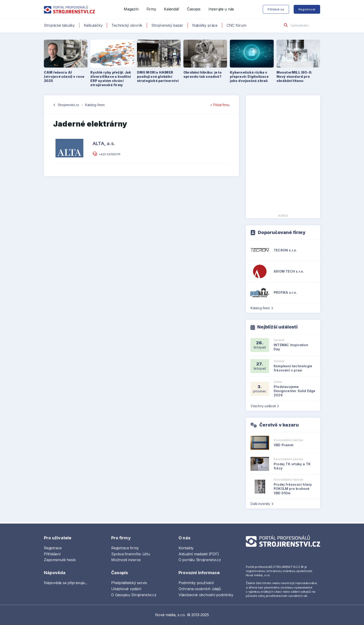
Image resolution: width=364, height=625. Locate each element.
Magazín (131, 9)
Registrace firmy (125, 548)
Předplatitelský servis (129, 582)
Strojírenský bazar (167, 25)
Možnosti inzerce (126, 559)
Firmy (151, 9)
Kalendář (171, 9)
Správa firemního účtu (130, 554)
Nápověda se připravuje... (65, 582)
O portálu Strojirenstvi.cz (200, 559)
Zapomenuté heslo (60, 559)
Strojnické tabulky (59, 25)
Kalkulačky (93, 25)
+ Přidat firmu (220, 105)
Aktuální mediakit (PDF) (199, 554)
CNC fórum (236, 25)
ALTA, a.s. (104, 143)
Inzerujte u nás (221, 9)
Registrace (53, 548)
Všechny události (264, 406)
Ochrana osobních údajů (200, 588)
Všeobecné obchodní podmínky (206, 594)
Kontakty (186, 548)
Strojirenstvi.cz (68, 105)
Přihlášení (52, 554)
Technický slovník (126, 25)
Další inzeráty (261, 504)
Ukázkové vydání (126, 588)
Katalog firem (95, 105)
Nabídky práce (205, 25)
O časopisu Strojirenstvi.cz (133, 594)
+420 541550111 (109, 154)
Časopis (193, 9)
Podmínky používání (196, 582)
